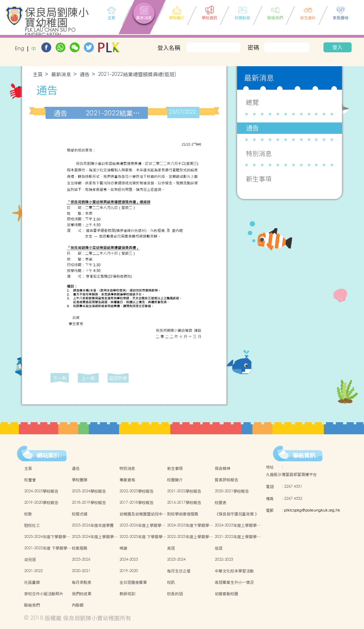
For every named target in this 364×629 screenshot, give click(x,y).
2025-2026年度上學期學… (142, 525)
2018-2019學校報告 (89, 502)
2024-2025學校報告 (41, 491)
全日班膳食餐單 (133, 582)
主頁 (38, 75)
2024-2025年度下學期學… (190, 525)
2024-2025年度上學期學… (238, 525)
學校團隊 (79, 480)
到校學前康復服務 (182, 514)
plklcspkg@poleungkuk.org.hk (312, 510)
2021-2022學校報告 (184, 491)
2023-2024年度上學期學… (95, 537)
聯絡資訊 (304, 455)
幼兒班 (30, 559)
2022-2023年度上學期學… (190, 537)
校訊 (171, 582)
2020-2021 (81, 571)
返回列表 (118, 378)
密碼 (253, 47)
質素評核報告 (226, 480)
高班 (171, 548)
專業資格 (127, 480)
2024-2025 (128, 559)
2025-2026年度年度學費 (93, 525)
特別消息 (259, 153)
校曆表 (220, 502)
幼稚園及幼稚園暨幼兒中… (142, 514)
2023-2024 (176, 559)
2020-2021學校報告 (232, 491)
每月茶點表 (81, 582)
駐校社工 (32, 525)
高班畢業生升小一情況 (234, 582)
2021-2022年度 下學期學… (47, 548)
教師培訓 (127, 594)
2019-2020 (128, 571)
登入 (337, 47)
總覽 (252, 102)
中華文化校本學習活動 (234, 571)
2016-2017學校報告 (184, 502)
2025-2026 (81, 559)
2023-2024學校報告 (89, 491)
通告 (85, 75)
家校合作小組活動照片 (43, 594)
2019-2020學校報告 (41, 502)
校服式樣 (79, 514)
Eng (19, 49)
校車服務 (79, 548)
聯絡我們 (32, 605)
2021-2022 (33, 571)
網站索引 (48, 455)
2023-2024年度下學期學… (47, 537)
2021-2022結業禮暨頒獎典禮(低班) (137, 75)
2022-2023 (224, 559)
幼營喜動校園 (226, 594)
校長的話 (175, 594)
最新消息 (61, 75)
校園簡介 (175, 480)
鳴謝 (123, 548)
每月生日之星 (179, 571)
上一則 (88, 378)
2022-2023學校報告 (136, 491)
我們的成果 (81, 594)
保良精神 (222, 468)
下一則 (60, 378)
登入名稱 (168, 48)
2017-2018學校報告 (136, 502)
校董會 (30, 480)
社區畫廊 (32, 582)
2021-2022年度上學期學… (238, 537)
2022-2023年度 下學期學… (142, 537)
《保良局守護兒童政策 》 (237, 514)
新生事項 (259, 178)
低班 (219, 548)
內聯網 (78, 605)
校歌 (28, 514)
